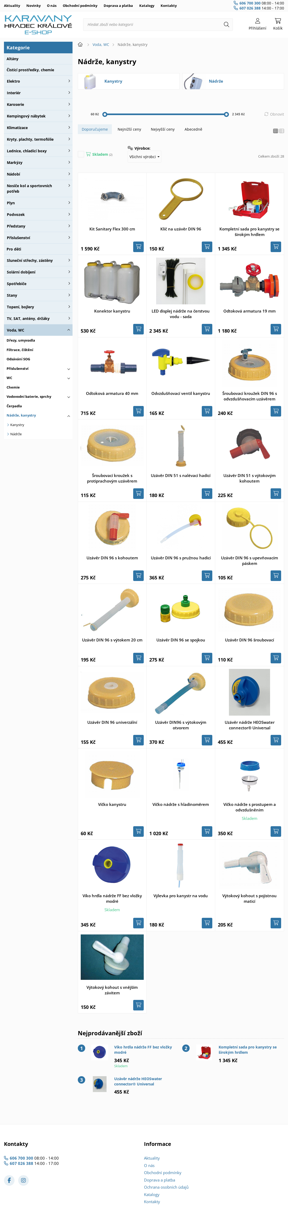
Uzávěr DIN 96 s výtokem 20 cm (112, 639)
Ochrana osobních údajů (166, 1187)
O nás (51, 5)
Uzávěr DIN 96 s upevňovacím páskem (249, 560)
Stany (12, 295)
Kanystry (17, 424)
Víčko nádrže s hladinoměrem (180, 804)
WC (9, 377)
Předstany (16, 226)
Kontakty (169, 5)
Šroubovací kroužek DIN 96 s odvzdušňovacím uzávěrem (249, 396)
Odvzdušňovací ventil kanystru (180, 393)
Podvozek (16, 214)
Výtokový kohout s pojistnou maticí (249, 898)
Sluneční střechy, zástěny (30, 260)
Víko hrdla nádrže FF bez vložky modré (112, 898)
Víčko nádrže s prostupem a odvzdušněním (249, 807)
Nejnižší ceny (129, 129)
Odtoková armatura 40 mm (112, 393)
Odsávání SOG (18, 359)
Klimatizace (17, 127)
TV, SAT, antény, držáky (28, 318)
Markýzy (14, 162)
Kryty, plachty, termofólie (30, 139)
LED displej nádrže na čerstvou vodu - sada (181, 313)
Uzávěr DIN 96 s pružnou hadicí (181, 557)
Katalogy (146, 5)
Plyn (11, 202)
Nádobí (13, 174)
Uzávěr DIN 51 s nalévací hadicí (180, 475)
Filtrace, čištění (20, 349)
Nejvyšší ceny (163, 129)
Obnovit (277, 114)
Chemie (13, 387)
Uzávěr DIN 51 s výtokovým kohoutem (249, 478)
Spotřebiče (16, 283)
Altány (12, 58)
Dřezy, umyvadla (21, 340)
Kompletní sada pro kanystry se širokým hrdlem (249, 231)
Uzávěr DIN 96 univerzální (112, 722)
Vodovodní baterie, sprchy (29, 396)
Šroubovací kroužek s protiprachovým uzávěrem (112, 478)
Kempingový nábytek (26, 116)
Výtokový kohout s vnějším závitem (112, 990)
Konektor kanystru (112, 311)
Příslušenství (18, 237)
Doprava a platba (118, 5)
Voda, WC (15, 330)
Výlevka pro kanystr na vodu (180, 895)
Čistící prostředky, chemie (30, 69)
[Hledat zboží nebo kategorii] (158, 24)
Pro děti (14, 249)
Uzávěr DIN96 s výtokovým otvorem (180, 725)
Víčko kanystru (112, 804)
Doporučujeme (95, 129)
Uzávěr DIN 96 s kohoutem (112, 557)
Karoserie (15, 104)
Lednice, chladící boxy (27, 150)
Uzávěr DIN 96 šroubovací (249, 639)
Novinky (33, 5)
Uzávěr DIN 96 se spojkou (180, 639)
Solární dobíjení (21, 272)
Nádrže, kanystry (21, 415)
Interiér (14, 92)
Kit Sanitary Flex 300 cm (112, 228)
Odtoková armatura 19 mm (249, 311)
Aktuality (12, 5)
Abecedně (193, 129)
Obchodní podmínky (80, 5)
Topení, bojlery (20, 306)
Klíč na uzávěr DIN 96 (180, 228)
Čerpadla (14, 406)
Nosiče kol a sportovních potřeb (29, 188)
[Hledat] (226, 24)
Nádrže (16, 434)
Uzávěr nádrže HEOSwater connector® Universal (250, 725)
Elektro (13, 81)
